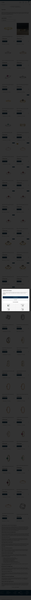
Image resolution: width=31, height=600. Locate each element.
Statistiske (22, 309)
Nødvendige (8, 305)
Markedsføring (22, 305)
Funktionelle (8, 309)
